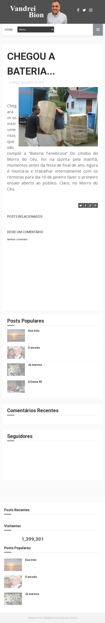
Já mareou (35, 364)
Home (9, 29)
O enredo (34, 347)
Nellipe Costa (68, 618)
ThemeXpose (50, 618)
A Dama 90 (35, 381)
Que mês (33, 330)
